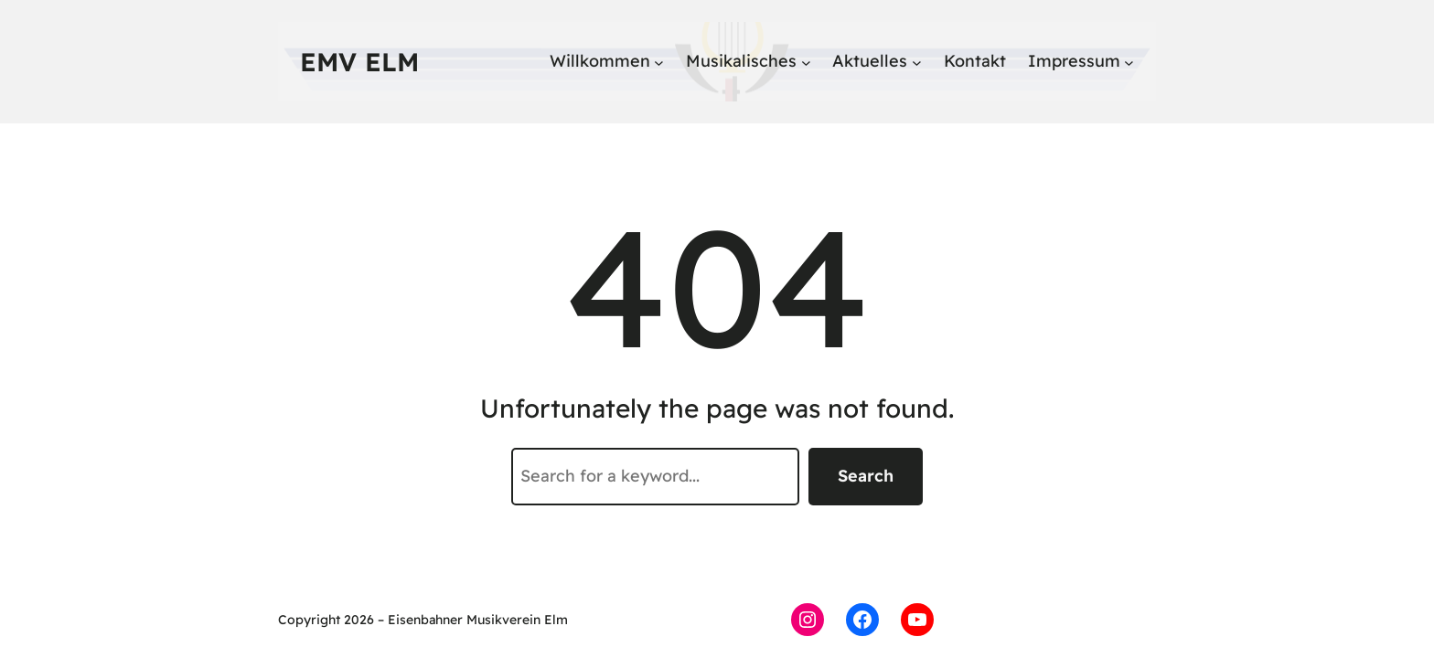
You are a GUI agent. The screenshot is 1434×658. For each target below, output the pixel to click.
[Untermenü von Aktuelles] (917, 62)
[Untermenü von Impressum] (1129, 62)
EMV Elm (359, 62)
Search (866, 475)
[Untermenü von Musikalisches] (806, 62)
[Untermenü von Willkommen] (659, 62)
